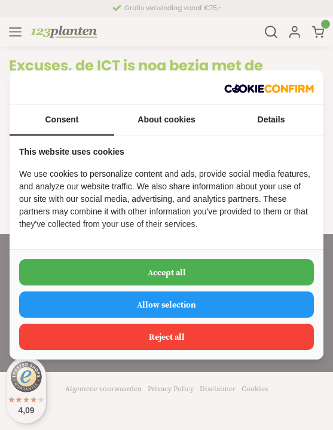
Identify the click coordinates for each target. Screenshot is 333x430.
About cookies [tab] (166, 119)
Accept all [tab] (167, 272)
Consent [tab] (62, 119)
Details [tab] (271, 119)
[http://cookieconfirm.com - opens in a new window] (269, 87)
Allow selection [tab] (166, 305)
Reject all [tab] (167, 337)
